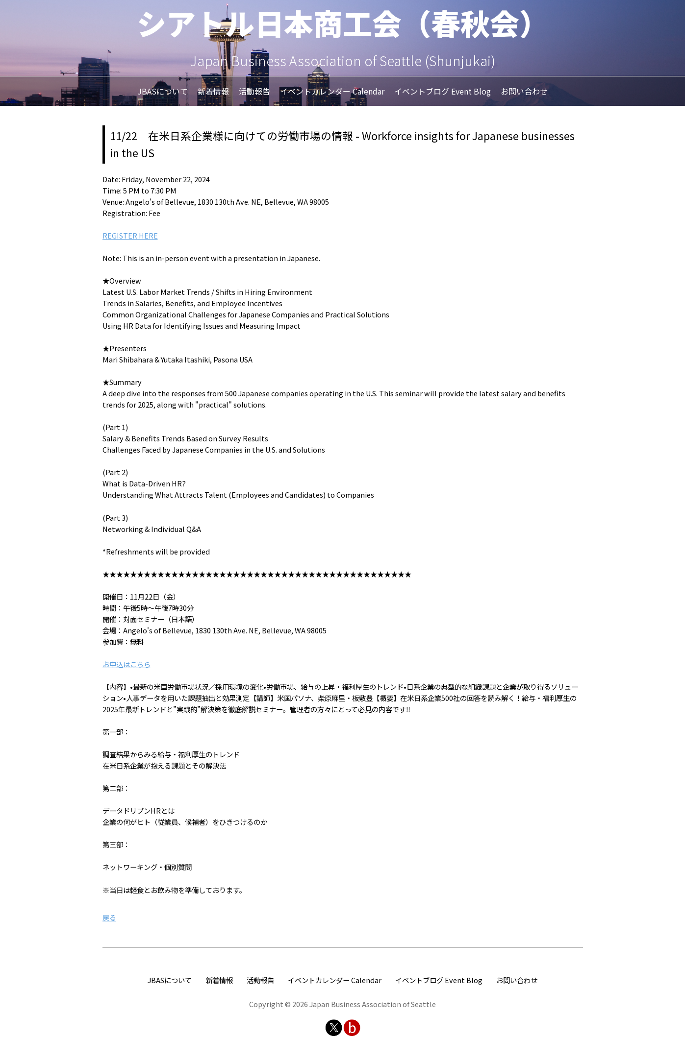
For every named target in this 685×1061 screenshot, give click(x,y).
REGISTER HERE (130, 235)
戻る (109, 917)
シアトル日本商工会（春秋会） (343, 22)
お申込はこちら (126, 664)
